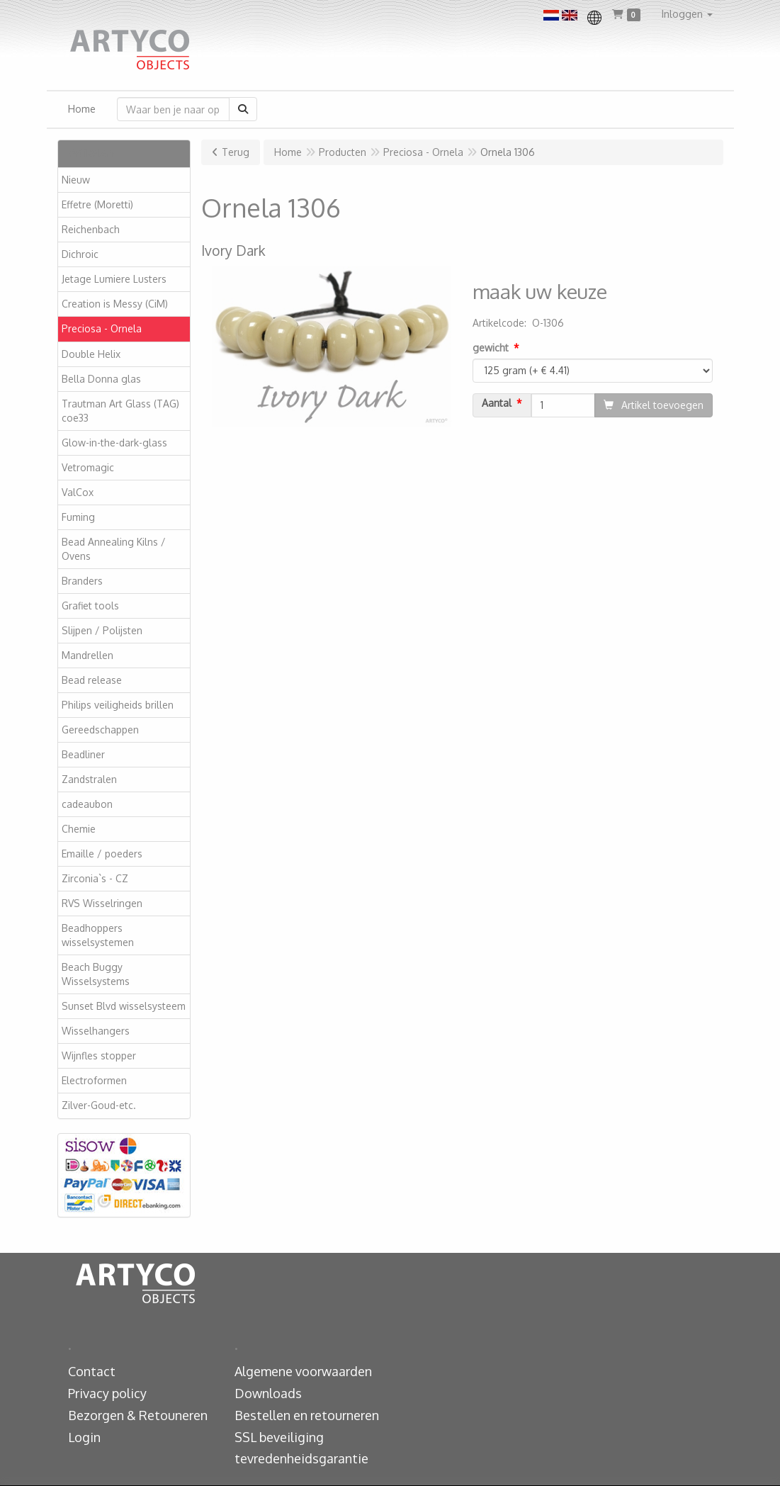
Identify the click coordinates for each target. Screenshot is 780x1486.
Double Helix (91, 354)
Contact (91, 1371)
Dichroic (80, 254)
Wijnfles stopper (99, 1055)
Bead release (92, 680)
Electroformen (94, 1080)
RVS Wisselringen (102, 903)
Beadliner (83, 754)
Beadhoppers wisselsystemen (98, 935)
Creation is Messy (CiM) (115, 304)
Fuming (78, 517)
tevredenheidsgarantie (301, 1458)
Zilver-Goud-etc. (99, 1105)
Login (84, 1437)
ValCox (78, 492)
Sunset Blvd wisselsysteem (124, 1006)
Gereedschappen (100, 730)
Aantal (496, 403)
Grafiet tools (90, 606)
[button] (687, 14)
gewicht (491, 348)
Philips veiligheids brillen (118, 705)
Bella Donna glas (101, 379)
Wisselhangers (96, 1031)
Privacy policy (107, 1393)
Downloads (268, 1393)
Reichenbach (91, 229)
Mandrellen (87, 655)
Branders (82, 581)
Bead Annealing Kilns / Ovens (114, 549)
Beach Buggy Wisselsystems (96, 974)
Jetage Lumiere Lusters (114, 279)
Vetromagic (88, 467)
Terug (235, 152)
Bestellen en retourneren (306, 1415)
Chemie (79, 829)
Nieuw (76, 180)
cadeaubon (87, 804)
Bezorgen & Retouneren (138, 1415)
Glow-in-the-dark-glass (114, 443)
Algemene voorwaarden (303, 1371)
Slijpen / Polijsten (102, 630)
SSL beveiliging (279, 1437)
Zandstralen (89, 779)
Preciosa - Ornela (102, 328)
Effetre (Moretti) (97, 204)
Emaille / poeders (102, 854)
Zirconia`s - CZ (95, 878)
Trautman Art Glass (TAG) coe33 (120, 411)
